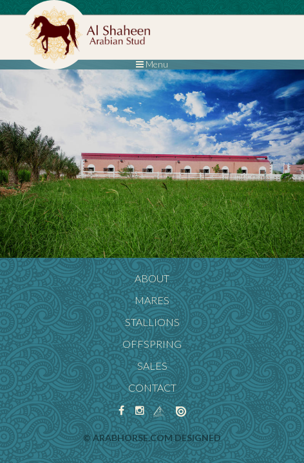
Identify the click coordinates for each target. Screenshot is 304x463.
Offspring (152, 344)
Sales (152, 365)
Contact (152, 387)
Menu (152, 64)
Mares (152, 300)
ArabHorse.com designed (157, 437)
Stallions (152, 322)
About (152, 278)
